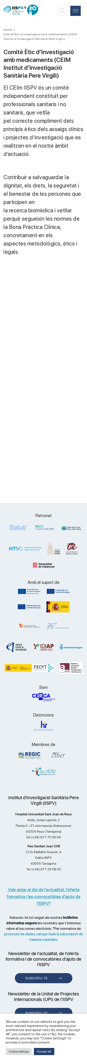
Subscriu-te (36, 978)
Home (7, 29)
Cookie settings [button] (19, 1051)
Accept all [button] (44, 1051)
